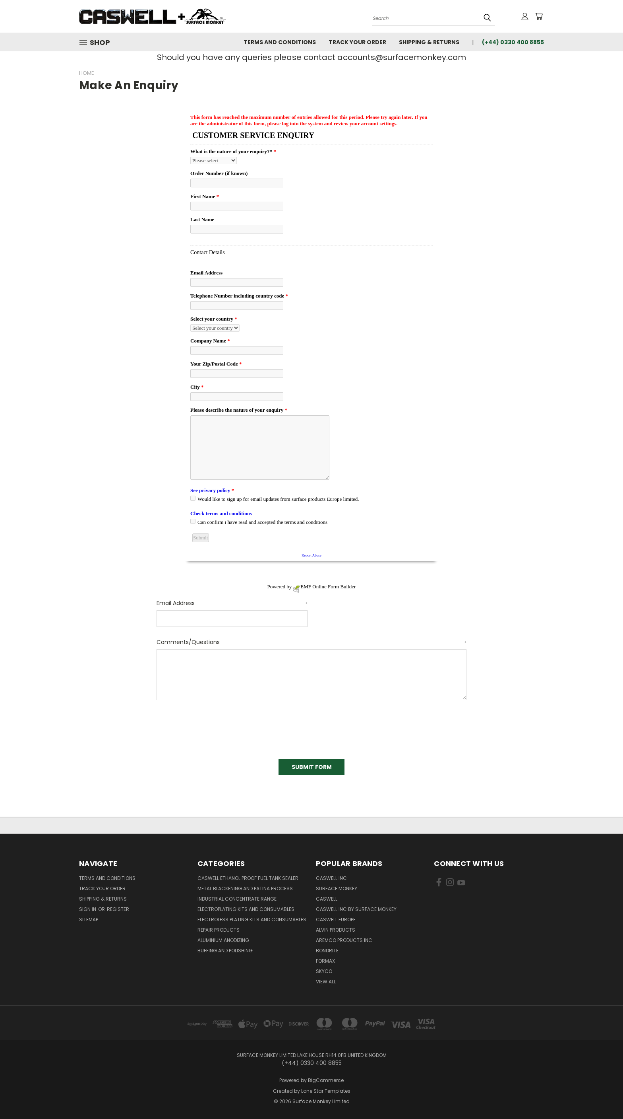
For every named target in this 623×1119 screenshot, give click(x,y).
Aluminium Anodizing (223, 940)
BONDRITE (327, 950)
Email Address (232, 603)
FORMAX (325, 960)
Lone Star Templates (325, 1091)
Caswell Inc (331, 878)
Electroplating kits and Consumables (245, 909)
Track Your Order (357, 42)
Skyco (324, 971)
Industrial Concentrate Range (237, 898)
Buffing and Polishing (225, 950)
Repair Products (218, 929)
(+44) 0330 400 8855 (513, 42)
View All (326, 981)
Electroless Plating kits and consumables (251, 919)
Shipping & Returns (429, 42)
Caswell (326, 898)
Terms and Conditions (280, 42)
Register (118, 909)
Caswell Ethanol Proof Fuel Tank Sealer (247, 878)
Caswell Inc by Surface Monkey (356, 909)
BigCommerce (326, 1080)
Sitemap (88, 919)
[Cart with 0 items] (539, 16)
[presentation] (217, 726)
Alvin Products (335, 929)
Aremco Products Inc (344, 940)
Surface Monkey (336, 888)
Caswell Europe (336, 919)
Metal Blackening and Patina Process (245, 888)
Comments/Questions (311, 642)
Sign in (88, 909)
